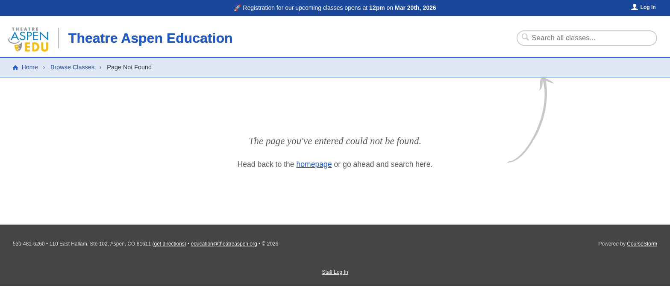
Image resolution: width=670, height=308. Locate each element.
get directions (169, 244)
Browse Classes (72, 67)
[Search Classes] (581, 38)
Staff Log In (335, 272)
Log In (648, 7)
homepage (314, 164)
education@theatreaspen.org (224, 244)
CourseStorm (642, 244)
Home (29, 67)
